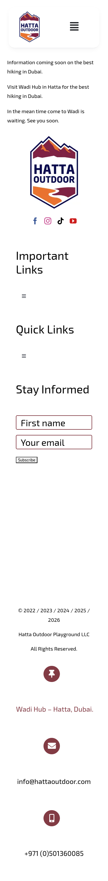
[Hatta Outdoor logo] (29, 12)
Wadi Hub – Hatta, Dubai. (54, 709)
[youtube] (73, 220)
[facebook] (35, 220)
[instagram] (47, 220)
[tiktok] (60, 220)
